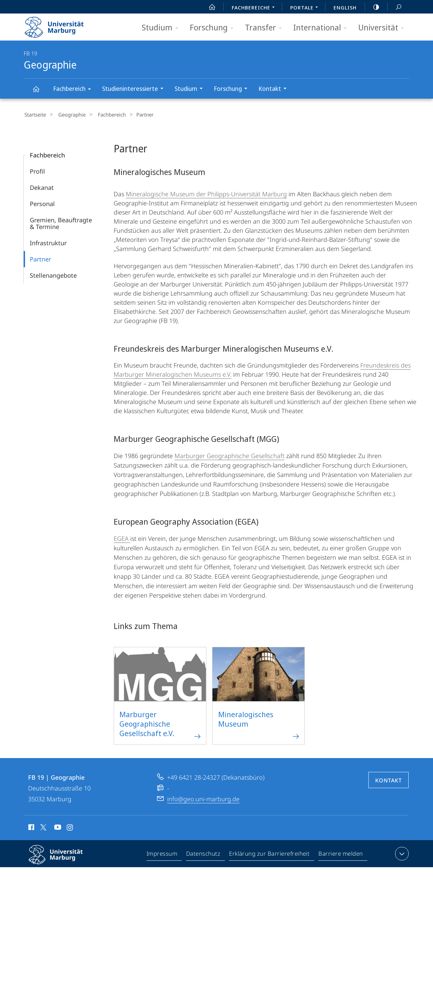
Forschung (214, 28)
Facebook (30, 827)
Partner (40, 258)
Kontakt (274, 89)
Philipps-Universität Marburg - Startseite (60, 25)
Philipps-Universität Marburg (61, 859)
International (322, 28)
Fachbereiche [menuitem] (255, 8)
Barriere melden (340, 854)
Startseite (34, 114)
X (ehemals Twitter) (42, 826)
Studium (162, 28)
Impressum (162, 854)
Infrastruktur (48, 242)
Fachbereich (74, 89)
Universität (383, 28)
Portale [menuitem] (306, 8)
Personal (42, 203)
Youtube (57, 827)
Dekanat (42, 186)
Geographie (40, 92)
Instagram (70, 827)
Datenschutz (203, 854)
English (345, 7)
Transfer (265, 28)
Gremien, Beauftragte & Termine (61, 222)
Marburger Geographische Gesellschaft (229, 455)
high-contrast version (372, 7)
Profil (37, 170)
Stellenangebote (53, 274)
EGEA (122, 537)
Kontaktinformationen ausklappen (401, 853)
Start (208, 7)
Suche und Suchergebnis (395, 7)
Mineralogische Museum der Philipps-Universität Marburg (206, 193)
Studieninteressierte (135, 89)
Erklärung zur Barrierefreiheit (269, 854)
